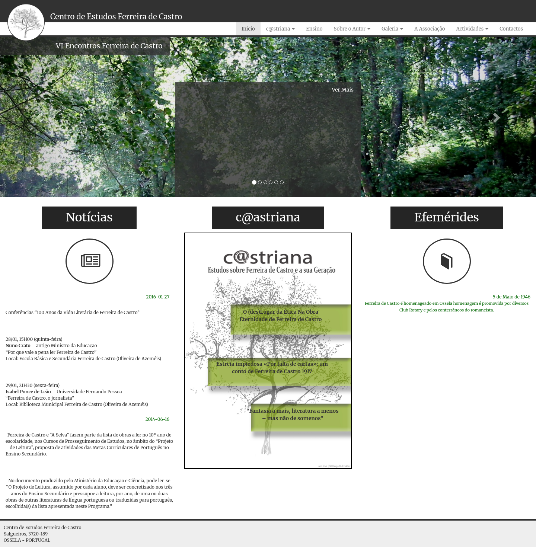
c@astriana (268, 217)
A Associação (429, 29)
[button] (40, 117)
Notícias (89, 217)
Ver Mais (343, 89)
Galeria (392, 29)
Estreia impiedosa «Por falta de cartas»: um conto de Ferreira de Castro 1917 (272, 368)
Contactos (511, 29)
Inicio (248, 29)
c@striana (280, 29)
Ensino (314, 29)
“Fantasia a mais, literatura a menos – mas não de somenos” (293, 414)
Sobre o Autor (352, 29)
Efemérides (446, 217)
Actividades (472, 29)
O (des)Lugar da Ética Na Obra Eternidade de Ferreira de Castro (281, 315)
